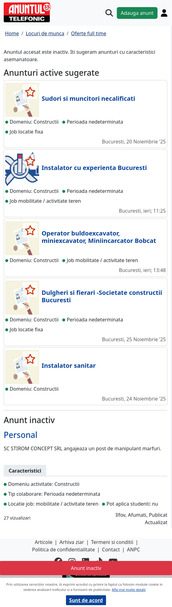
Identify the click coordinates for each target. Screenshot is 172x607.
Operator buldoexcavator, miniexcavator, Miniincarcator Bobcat (99, 237)
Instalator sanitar (69, 365)
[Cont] (164, 13)
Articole (43, 542)
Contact (111, 549)
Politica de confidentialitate (63, 549)
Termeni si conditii (112, 542)
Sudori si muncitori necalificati (88, 98)
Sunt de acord (86, 600)
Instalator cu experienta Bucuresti (94, 167)
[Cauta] (109, 13)
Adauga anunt (137, 13)
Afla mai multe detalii (128, 589)
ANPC (133, 549)
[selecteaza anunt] (30, 91)
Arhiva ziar (71, 542)
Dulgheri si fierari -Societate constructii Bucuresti (102, 296)
